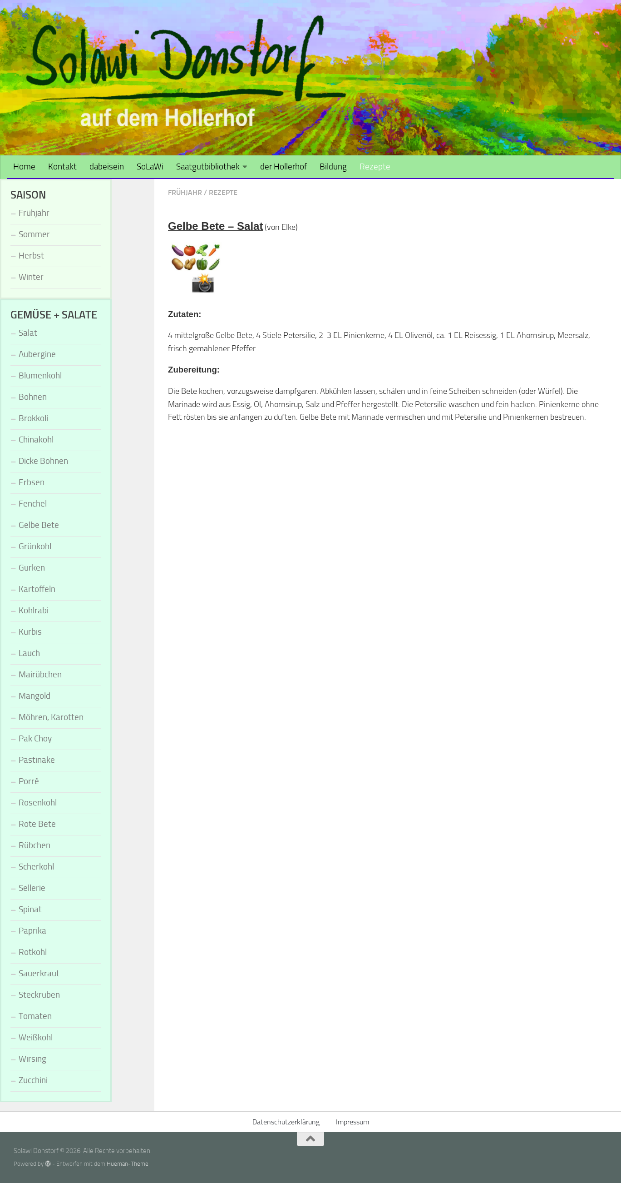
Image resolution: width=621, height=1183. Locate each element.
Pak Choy (35, 738)
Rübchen (34, 845)
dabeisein (106, 166)
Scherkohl (36, 866)
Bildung (333, 166)
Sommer (34, 234)
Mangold (34, 696)
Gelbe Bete (39, 525)
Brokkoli (33, 418)
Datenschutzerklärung (286, 1122)
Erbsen (31, 482)
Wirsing (32, 1059)
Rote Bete (37, 824)
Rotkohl (33, 952)
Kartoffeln (37, 589)
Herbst (31, 255)
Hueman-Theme (127, 1163)
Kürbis (30, 631)
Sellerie (32, 888)
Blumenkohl (40, 375)
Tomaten (35, 1016)
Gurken (32, 567)
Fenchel (33, 503)
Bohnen (33, 397)
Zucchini (33, 1080)
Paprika (32, 930)
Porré (29, 781)
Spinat (30, 909)
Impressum (352, 1122)
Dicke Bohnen (43, 461)
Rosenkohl (38, 802)
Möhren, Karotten (51, 717)
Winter (31, 277)
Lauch (29, 653)
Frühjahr (185, 192)
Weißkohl (36, 1037)
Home (24, 166)
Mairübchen (40, 674)
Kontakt (62, 166)
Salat (28, 333)
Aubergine (37, 354)
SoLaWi (150, 166)
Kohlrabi (34, 610)
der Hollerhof (283, 166)
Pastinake (37, 760)
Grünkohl (35, 546)
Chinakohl (36, 439)
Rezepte (375, 166)
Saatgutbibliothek (208, 166)
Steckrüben (39, 994)
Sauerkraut (39, 973)
